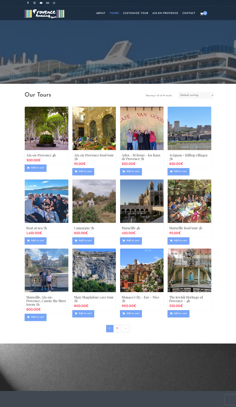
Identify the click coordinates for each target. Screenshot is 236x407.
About (101, 13)
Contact (188, 13)
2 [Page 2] (117, 328)
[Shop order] (196, 95)
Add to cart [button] (37, 168)
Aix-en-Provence (165, 13)
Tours (114, 13)
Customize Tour (135, 13)
